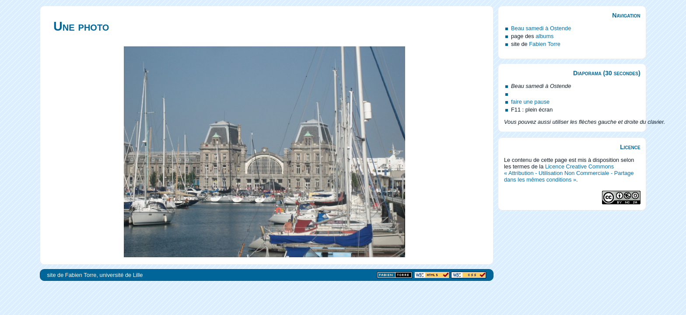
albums (544, 36)
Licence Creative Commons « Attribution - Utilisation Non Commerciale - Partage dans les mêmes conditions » (569, 173)
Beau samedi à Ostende (541, 28)
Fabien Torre (544, 44)
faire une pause (530, 101)
